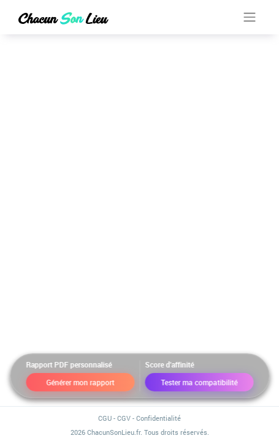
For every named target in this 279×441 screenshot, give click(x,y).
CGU (105, 418)
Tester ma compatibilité (199, 382)
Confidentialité (158, 418)
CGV (124, 418)
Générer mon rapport (80, 382)
